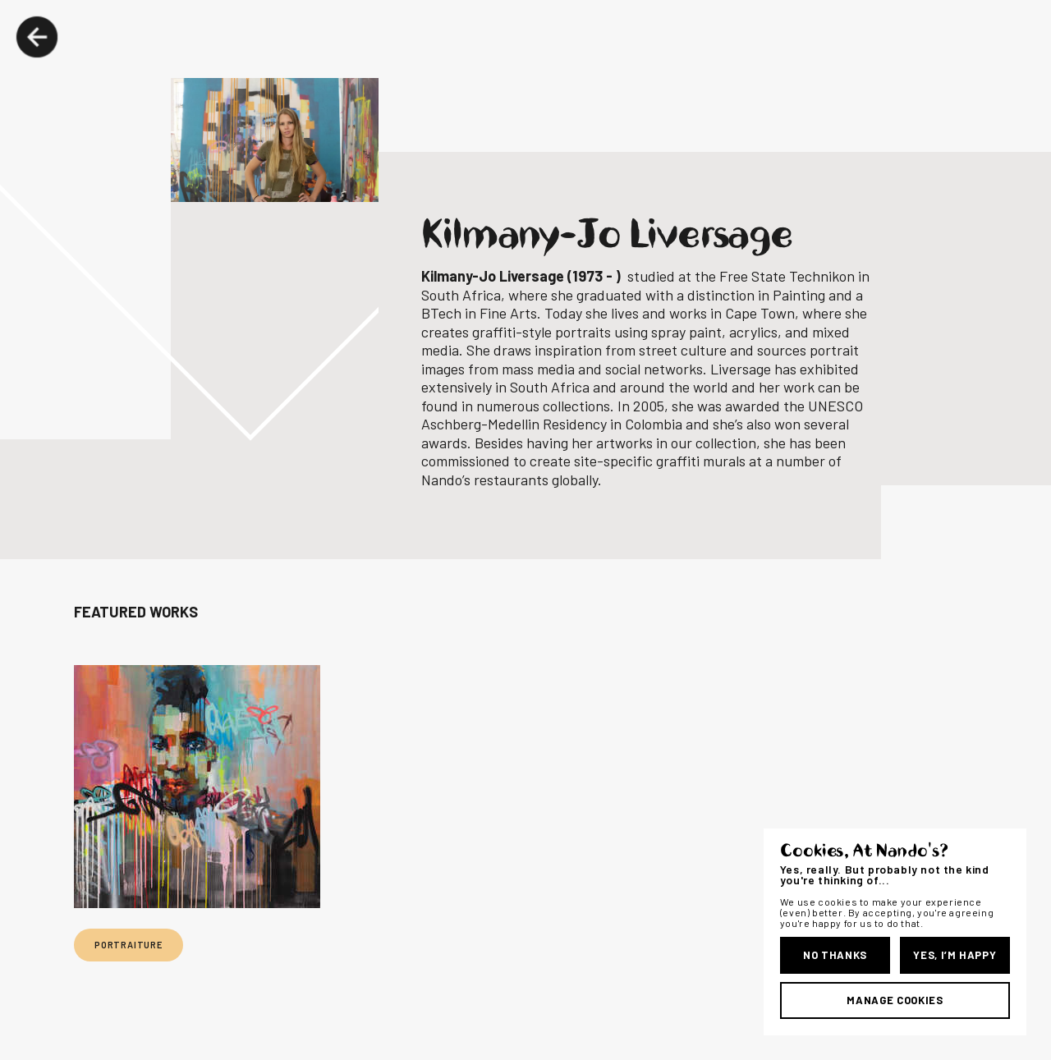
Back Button (37, 37)
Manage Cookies (895, 1000)
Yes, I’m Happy (954, 954)
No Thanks (835, 954)
